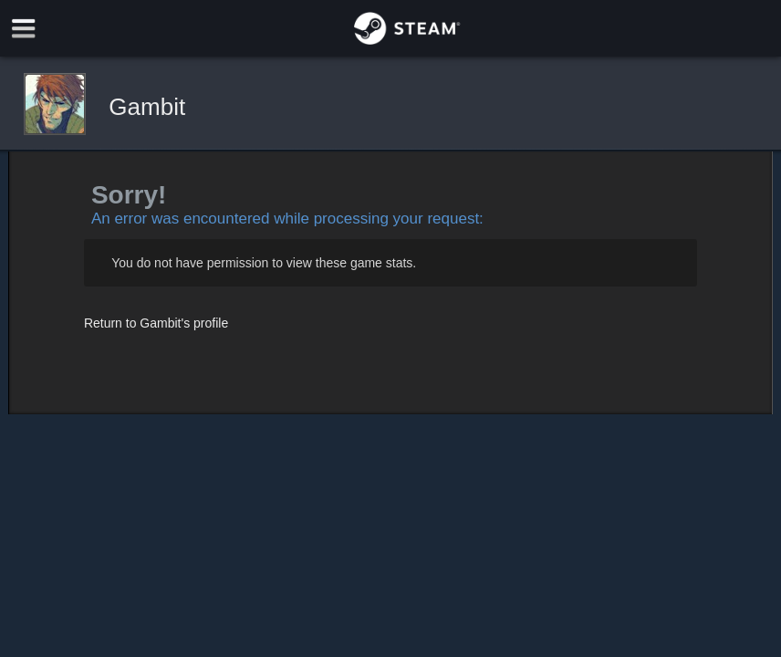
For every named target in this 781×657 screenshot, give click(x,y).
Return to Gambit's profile (156, 323)
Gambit (147, 106)
